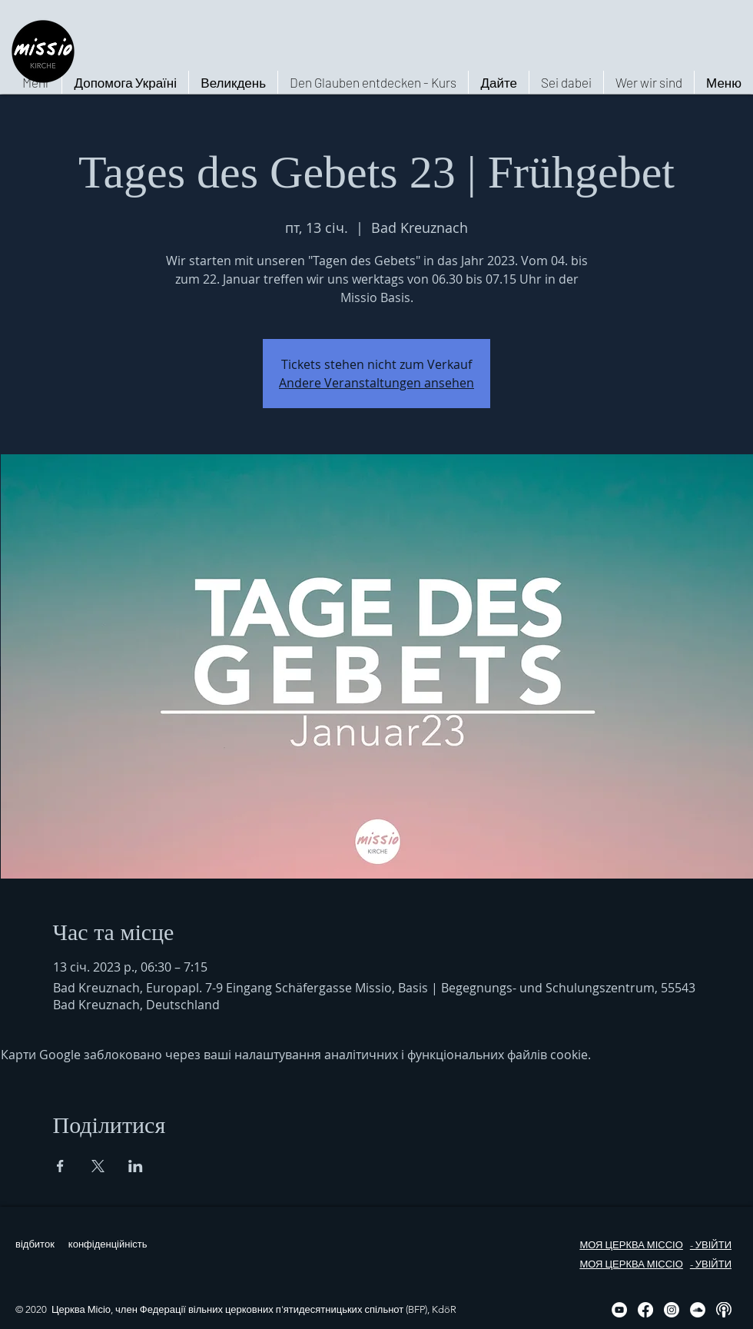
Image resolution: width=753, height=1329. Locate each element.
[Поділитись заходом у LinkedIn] (135, 1166)
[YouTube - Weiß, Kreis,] (619, 1309)
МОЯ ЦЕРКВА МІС (622, 1245)
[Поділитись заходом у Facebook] (60, 1166)
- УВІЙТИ (710, 1245)
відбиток (35, 1244)
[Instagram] (671, 1309)
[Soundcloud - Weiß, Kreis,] (697, 1309)
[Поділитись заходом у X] (98, 1166)
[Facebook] (645, 1309)
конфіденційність (108, 1244)
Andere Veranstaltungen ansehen (376, 382)
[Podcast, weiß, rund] (723, 1309)
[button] (648, 82)
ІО (677, 1245)
